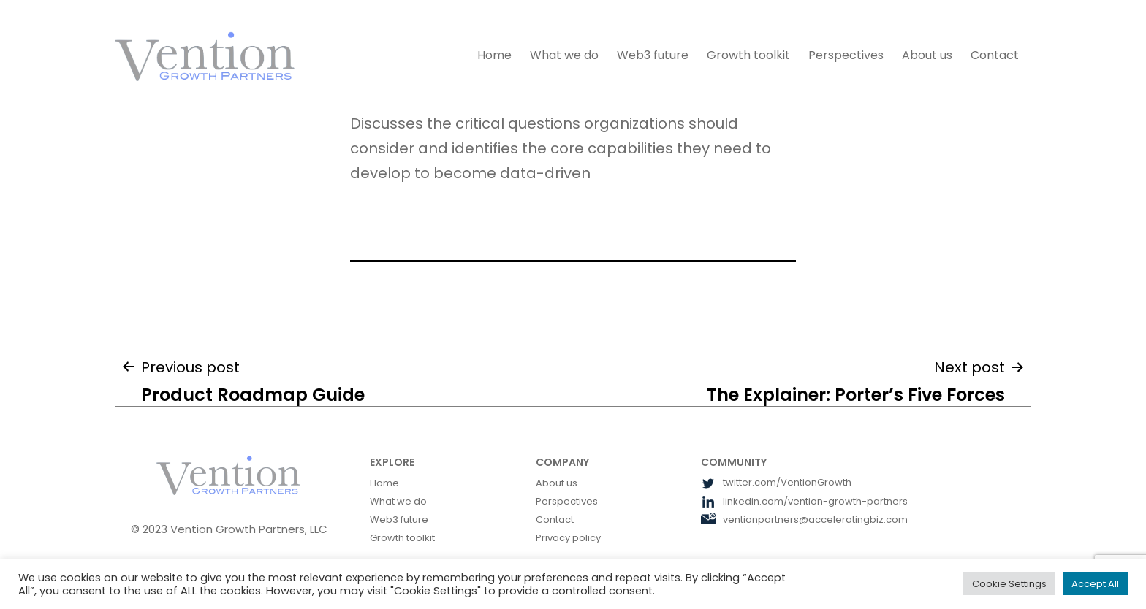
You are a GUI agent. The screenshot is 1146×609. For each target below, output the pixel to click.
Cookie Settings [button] (1009, 584)
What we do (564, 55)
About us (927, 55)
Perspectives (846, 55)
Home (494, 55)
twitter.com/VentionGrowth (776, 482)
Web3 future (652, 55)
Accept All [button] (1095, 584)
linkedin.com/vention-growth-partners (804, 501)
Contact (995, 55)
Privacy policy (568, 538)
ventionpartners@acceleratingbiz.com (804, 519)
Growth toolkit (748, 55)
